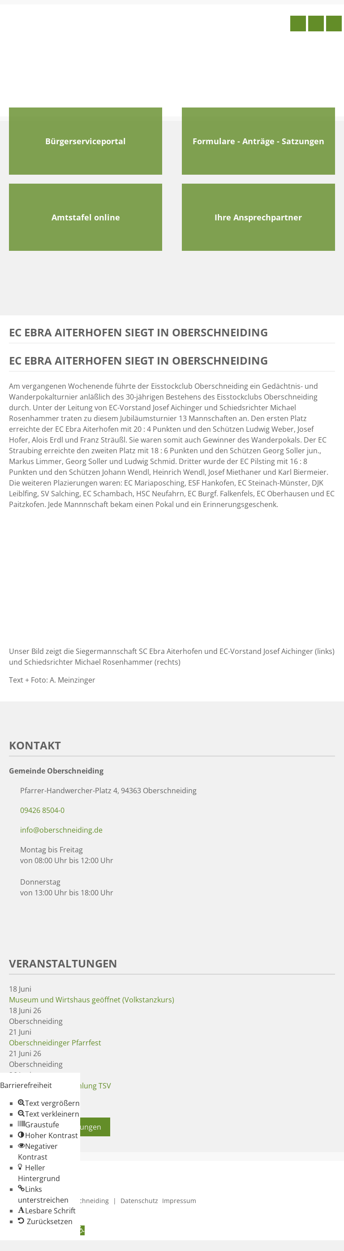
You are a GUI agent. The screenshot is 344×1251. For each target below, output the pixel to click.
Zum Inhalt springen (34, 1246)
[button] (49, 1103)
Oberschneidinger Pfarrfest (55, 1043)
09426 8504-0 (42, 810)
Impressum (179, 1200)
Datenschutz (139, 1200)
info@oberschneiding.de (61, 830)
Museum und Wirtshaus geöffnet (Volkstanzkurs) (91, 1000)
